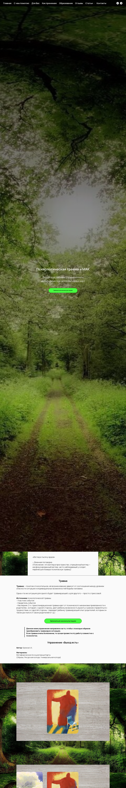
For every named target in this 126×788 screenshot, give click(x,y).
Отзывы (79, 3)
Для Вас (36, 3)
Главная (7, 3)
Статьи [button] (89, 3)
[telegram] (121, 3)
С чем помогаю (21, 3)
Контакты (101, 3)
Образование (66, 3)
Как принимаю (49, 3)
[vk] (117, 3)
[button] (63, 290)
